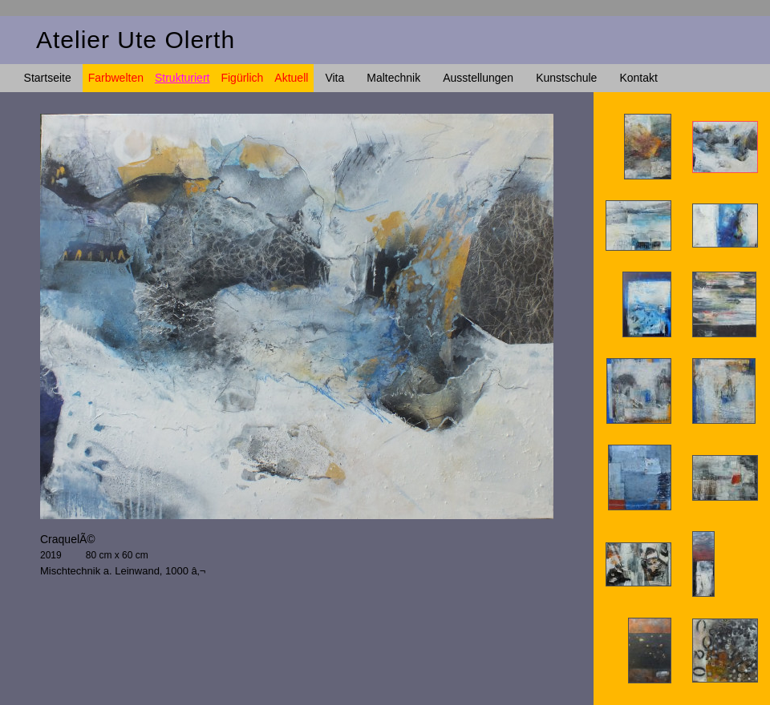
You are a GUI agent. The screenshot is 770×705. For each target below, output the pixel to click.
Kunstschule (566, 77)
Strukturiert (182, 77)
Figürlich (242, 77)
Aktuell (291, 77)
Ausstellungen (478, 77)
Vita (334, 77)
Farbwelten (116, 77)
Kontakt (638, 77)
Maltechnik (393, 77)
